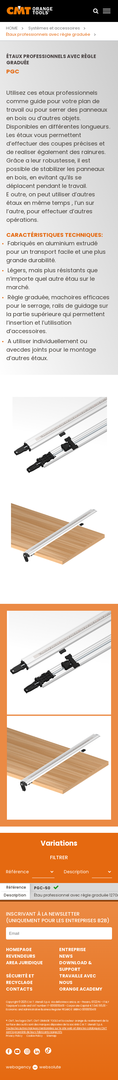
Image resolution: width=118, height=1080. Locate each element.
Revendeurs (20, 956)
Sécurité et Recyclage (20, 979)
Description (76, 872)
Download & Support (75, 966)
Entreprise (72, 949)
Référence (17, 872)
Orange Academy (80, 989)
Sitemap (51, 1036)
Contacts (19, 989)
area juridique (24, 963)
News (66, 956)
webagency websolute (33, 1067)
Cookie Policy (34, 1036)
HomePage (19, 949)
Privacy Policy (14, 1036)
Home (12, 28)
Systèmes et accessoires (54, 28)
